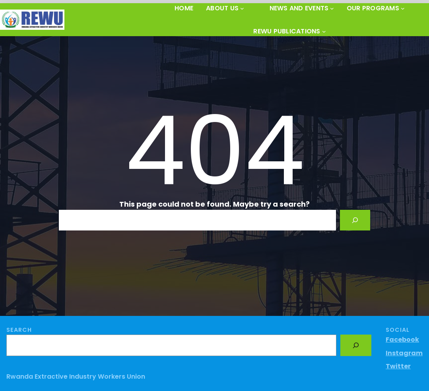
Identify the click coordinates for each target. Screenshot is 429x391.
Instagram (404, 353)
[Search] (355, 220)
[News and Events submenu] (332, 8)
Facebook (402, 339)
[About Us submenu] (242, 8)
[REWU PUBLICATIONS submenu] (324, 31)
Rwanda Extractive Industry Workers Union (75, 376)
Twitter (398, 366)
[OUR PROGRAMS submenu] (403, 8)
